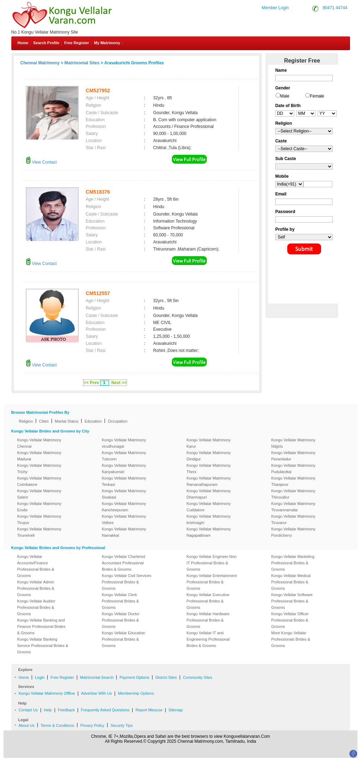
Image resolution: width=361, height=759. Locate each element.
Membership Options (136, 693)
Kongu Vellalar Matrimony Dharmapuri (209, 494)
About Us (27, 725)
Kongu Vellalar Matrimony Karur (209, 443)
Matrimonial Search (97, 677)
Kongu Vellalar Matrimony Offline (47, 693)
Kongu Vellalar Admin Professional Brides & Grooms (35, 588)
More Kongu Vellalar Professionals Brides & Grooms (291, 639)
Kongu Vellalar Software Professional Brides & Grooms (292, 601)
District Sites (166, 677)
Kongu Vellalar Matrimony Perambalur (293, 456)
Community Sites (197, 677)
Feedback (66, 710)
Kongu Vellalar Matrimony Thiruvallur (293, 494)
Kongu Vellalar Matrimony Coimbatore (39, 481)
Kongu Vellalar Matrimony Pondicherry (293, 532)
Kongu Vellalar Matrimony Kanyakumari (124, 468)
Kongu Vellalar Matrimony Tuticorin (124, 456)
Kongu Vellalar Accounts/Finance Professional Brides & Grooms (35, 566)
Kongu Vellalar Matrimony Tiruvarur (293, 519)
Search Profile (46, 43)
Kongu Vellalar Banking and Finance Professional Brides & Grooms (41, 626)
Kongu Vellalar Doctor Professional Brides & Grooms (120, 620)
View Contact (41, 162)
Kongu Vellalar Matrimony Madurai (39, 456)
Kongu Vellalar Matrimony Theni (209, 468)
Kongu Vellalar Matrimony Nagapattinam (209, 532)
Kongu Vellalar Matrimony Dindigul (209, 456)
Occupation (117, 421)
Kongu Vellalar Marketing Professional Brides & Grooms (292, 562)
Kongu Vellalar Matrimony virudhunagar (124, 443)
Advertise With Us (96, 693)
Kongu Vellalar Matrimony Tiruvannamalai (293, 506)
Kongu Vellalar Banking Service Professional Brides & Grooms (42, 645)
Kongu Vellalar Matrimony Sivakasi (124, 494)
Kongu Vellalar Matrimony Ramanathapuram (209, 481)
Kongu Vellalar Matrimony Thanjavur (293, 481)
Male (284, 96)
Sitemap (175, 710)
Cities (44, 421)
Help (48, 710)
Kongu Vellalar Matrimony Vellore (124, 519)
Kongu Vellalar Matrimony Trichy (39, 468)
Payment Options (134, 677)
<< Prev (91, 382)
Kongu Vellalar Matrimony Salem (39, 494)
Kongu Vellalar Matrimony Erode (39, 506)
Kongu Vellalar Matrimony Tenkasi (124, 481)
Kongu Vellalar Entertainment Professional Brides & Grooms (212, 581)
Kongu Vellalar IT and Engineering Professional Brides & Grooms (208, 639)
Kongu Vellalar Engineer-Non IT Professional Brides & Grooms (212, 562)
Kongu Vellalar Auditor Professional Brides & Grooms (36, 607)
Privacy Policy (92, 725)
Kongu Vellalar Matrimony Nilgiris (293, 443)
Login (39, 677)
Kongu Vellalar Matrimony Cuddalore (209, 506)
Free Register (76, 43)
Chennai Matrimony (40, 62)
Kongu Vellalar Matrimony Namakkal (124, 532)
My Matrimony (107, 43)
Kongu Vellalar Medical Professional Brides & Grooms (291, 581)
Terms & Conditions (57, 725)
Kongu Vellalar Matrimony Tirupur (39, 519)
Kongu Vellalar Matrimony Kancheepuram (124, 506)
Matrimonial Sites (82, 62)
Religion (26, 421)
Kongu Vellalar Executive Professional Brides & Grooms (208, 601)
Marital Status (66, 421)
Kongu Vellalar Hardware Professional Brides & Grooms (208, 620)
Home (23, 43)
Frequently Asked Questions (105, 710)
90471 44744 (335, 7)
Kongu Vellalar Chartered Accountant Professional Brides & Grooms (123, 562)
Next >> (119, 382)
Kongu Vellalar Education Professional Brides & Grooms (123, 639)
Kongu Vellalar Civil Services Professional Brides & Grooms (126, 581)
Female (317, 96)
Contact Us (28, 710)
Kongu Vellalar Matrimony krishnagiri (209, 519)
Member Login (275, 7)
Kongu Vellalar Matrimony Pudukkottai (293, 468)
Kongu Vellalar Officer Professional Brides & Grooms (290, 620)
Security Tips (121, 725)
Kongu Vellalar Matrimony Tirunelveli (39, 532)
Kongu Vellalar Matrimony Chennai (39, 443)
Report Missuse (149, 710)
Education (93, 421)
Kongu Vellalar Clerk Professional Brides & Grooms (120, 601)
